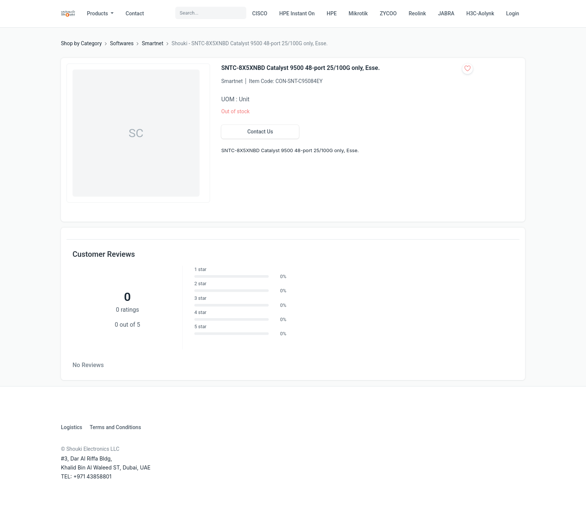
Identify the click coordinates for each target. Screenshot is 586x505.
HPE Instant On (297, 13)
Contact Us (260, 132)
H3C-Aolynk (480, 13)
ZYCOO (388, 13)
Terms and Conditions (115, 427)
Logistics (71, 427)
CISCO (259, 13)
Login (512, 13)
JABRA (446, 13)
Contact (135, 13)
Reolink (417, 13)
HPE (332, 13)
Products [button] (98, 13)
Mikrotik (358, 13)
